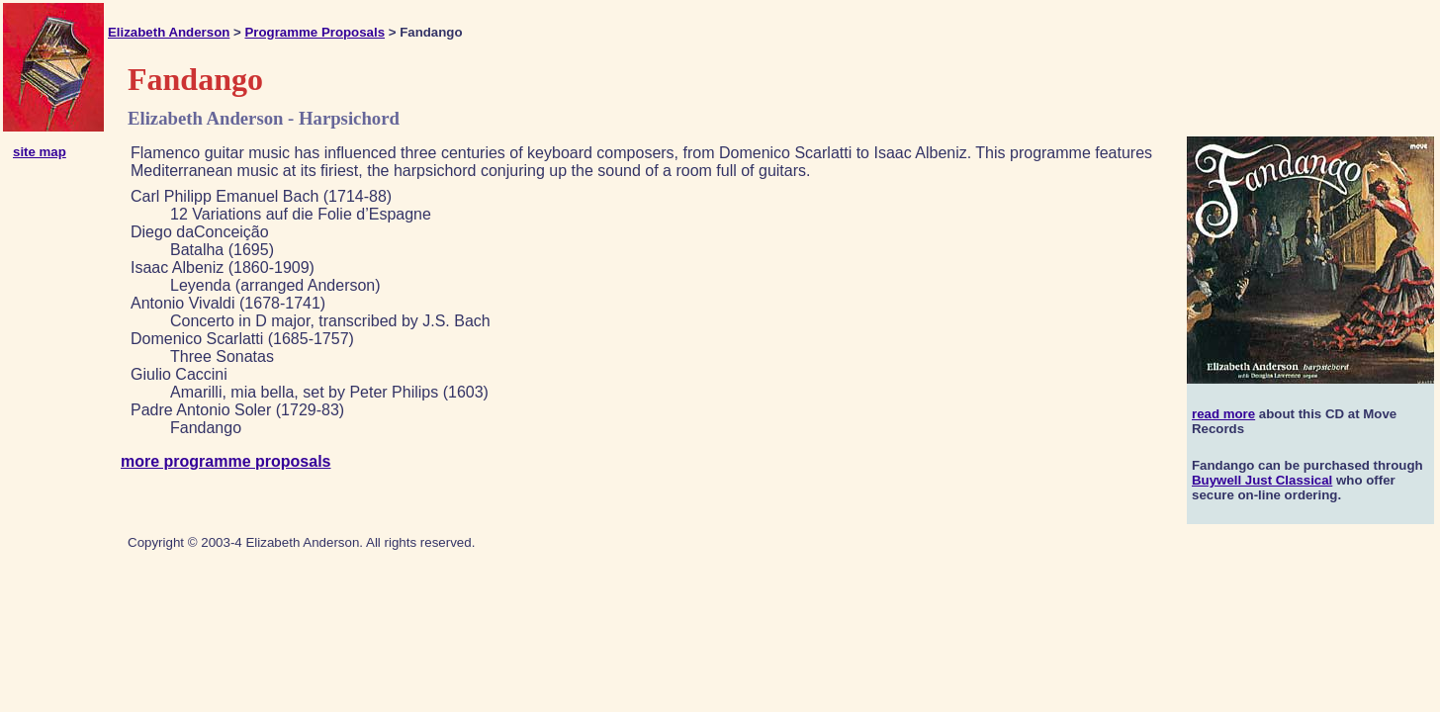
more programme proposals (226, 461)
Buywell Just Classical (1262, 480)
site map (39, 151)
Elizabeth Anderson (168, 32)
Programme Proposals (314, 32)
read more (1223, 413)
